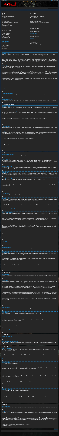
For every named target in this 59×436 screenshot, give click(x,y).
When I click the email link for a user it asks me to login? (8, 27)
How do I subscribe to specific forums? (35, 35)
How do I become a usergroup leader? (35, 15)
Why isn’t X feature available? (33, 43)
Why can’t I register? (4, 14)
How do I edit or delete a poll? (5, 34)
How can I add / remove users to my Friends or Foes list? (37, 25)
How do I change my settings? (5, 21)
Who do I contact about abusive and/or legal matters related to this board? (39, 44)
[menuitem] (6, 0)
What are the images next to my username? (7, 25)
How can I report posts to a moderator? (6, 37)
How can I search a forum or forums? (34, 28)
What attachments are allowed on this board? (35, 39)
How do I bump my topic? (5, 39)
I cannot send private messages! (34, 20)
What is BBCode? (4, 42)
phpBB (28, 128)
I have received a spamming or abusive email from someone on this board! (39, 22)
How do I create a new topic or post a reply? (7, 30)
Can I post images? (4, 44)
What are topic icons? (4, 48)
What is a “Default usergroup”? (34, 17)
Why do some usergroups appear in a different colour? (37, 16)
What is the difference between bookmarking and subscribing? (37, 34)
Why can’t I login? (4, 15)
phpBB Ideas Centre (38, 412)
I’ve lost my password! (4, 17)
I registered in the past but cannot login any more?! (8, 16)
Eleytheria (31, 433)
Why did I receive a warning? (5, 36)
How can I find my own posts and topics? (35, 31)
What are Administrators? (33, 12)
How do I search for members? (34, 30)
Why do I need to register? (5, 12)
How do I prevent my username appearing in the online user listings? (10, 22)
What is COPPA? (4, 13)
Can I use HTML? (4, 43)
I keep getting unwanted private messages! (35, 21)
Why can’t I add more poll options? (6, 33)
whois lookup (3, 417)
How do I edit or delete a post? (5, 31)
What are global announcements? (6, 45)
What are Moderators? (33, 13)
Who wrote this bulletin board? (34, 42)
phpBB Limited (24, 407)
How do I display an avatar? (5, 26)
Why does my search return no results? (35, 29)
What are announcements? (5, 46)
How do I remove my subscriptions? (34, 36)
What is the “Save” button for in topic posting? (7, 38)
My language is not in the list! (5, 24)
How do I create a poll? (4, 32)
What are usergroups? (33, 14)
